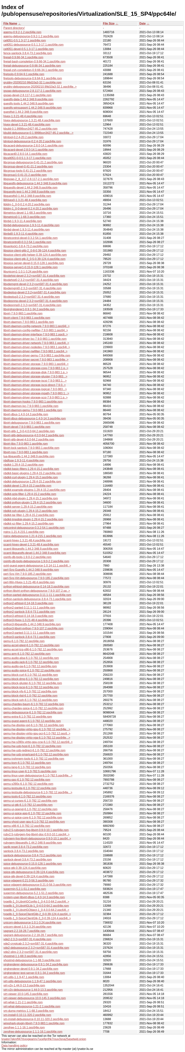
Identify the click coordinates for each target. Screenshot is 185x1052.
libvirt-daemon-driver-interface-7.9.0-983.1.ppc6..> (35, 334)
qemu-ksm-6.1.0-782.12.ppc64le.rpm (27, 762)
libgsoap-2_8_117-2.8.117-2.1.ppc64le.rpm (31, 179)
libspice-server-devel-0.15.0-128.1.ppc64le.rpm (33, 263)
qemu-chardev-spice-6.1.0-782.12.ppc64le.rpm (33, 708)
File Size (109, 23)
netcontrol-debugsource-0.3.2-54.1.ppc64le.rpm (33, 527)
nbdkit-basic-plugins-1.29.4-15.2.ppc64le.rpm (32, 473)
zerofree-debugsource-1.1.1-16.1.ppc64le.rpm (32, 1031)
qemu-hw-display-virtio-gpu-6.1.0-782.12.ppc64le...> (36, 729)
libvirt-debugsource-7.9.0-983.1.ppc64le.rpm (31, 422)
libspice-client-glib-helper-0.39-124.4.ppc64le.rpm (35, 254)
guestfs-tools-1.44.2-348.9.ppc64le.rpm (28, 103)
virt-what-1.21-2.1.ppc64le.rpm (23, 1002)
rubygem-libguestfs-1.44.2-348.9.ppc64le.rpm (32, 842)
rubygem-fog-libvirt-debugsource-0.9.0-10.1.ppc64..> (37, 838)
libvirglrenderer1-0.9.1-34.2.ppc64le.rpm (29, 309)
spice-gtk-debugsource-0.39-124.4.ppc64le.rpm (33, 872)
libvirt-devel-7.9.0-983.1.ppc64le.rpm (26, 426)
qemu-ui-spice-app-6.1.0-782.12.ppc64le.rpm (32, 813)
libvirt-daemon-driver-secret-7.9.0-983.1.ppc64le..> (35, 359)
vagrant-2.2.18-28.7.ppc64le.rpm (24, 930)
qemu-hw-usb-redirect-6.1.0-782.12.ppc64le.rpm (34, 750)
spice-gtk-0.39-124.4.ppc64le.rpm (24, 867)
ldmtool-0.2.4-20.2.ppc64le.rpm (23, 137)
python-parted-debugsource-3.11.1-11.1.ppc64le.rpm (37, 594)
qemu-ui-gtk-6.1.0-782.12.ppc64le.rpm (28, 804)
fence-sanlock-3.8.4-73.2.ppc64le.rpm (27, 53)
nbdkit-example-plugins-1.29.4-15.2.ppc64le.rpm (34, 489)
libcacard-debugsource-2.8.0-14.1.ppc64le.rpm (33, 145)
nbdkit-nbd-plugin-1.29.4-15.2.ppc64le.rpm (30, 498)
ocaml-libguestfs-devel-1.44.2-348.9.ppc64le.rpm (34, 552)
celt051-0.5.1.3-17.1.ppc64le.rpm (24, 40)
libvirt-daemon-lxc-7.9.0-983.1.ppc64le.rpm (30, 406)
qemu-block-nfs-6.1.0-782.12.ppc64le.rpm (30, 691)
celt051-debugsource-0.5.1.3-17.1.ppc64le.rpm (33, 44)
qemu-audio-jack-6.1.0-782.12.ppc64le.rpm (31, 662)
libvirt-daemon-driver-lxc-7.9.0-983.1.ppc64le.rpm (34, 338)
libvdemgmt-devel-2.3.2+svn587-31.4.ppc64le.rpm (35, 284)
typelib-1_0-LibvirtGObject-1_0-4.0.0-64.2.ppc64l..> (36, 909)
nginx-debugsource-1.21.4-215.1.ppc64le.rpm (32, 536)
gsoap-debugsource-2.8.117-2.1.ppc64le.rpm (32, 90)
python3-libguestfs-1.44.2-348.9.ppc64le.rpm (32, 624)
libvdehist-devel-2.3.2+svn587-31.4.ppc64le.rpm (34, 275)
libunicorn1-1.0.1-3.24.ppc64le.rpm (25, 271)
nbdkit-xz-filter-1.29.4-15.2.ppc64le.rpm (28, 523)
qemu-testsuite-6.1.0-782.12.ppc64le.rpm (29, 788)
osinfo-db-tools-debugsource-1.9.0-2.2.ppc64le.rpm (36, 561)
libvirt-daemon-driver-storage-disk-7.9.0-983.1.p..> (35, 372)
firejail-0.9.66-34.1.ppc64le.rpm (23, 57)
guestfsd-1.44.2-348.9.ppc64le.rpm (25, 111)
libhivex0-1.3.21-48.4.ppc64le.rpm (25, 200)
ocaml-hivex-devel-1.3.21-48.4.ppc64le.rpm (31, 544)
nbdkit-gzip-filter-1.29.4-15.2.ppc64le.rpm (29, 494)
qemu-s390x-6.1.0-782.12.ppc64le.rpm (28, 783)
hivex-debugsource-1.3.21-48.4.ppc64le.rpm (31, 120)
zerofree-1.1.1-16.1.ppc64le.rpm (24, 1027)
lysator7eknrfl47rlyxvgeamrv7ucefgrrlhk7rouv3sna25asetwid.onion (43, 1039)
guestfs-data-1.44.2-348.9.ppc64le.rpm (28, 99)
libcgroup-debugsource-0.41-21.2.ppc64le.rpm (33, 162)
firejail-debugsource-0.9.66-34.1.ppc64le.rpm (32, 65)
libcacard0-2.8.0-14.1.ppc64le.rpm (25, 153)
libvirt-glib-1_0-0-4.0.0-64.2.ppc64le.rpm (29, 431)
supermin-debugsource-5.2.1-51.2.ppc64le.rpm (33, 893)
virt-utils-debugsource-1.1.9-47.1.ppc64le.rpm (32, 981)
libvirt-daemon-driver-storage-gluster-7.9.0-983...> (35, 376)
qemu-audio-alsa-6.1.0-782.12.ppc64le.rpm (31, 657)
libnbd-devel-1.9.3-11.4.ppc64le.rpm (26, 229)
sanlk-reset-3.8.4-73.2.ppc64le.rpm (25, 846)
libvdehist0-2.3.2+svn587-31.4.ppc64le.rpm (31, 279)
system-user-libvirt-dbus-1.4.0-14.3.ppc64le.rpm (34, 897)
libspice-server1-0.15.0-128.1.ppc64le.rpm (30, 267)
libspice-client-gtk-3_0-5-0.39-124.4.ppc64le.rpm (34, 258)
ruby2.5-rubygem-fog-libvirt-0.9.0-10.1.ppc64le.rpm (36, 830)
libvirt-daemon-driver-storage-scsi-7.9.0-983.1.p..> (35, 397)
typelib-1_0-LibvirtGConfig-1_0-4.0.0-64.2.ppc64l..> (36, 901)
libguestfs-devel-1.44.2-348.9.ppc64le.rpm (30, 187)
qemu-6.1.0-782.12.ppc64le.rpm (24, 641)
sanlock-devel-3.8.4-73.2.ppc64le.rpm (27, 859)
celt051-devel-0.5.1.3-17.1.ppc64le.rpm (28, 49)
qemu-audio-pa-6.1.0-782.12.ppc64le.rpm (30, 666)
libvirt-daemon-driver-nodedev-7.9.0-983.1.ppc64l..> (36, 347)
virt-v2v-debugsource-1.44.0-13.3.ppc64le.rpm (33, 989)
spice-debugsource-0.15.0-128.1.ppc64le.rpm (32, 863)
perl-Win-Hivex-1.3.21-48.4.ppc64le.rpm (29, 582)
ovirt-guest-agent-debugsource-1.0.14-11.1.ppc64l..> (37, 565)
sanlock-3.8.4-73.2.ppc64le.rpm (23, 851)
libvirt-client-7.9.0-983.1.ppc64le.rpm (26, 317)
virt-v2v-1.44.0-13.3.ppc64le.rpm (24, 985)
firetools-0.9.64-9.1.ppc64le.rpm (23, 74)
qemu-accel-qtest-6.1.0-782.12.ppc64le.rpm (31, 645)
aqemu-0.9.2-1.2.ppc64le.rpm (22, 32)
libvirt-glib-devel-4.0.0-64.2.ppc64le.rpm (28, 439)
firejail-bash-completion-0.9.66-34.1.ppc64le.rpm (34, 61)
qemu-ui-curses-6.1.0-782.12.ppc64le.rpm (30, 800)
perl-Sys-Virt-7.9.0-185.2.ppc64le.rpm (27, 573)
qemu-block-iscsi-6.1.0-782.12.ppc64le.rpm (31, 687)
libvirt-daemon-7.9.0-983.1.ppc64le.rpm (28, 321)
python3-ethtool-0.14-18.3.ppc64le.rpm (28, 615)
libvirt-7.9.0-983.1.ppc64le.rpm (22, 313)
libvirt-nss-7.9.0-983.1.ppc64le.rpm (25, 452)
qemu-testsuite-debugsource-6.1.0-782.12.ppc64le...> (37, 792)
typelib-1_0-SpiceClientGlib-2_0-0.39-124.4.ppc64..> (37, 914)
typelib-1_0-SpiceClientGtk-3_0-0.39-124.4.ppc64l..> (37, 918)
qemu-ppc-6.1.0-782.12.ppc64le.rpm (26, 779)
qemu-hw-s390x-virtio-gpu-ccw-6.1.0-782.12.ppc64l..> (38, 742)
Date (142, 23)
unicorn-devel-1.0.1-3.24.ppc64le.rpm (27, 926)
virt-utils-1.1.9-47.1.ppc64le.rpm (23, 977)
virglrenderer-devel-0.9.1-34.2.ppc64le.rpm (30, 968)
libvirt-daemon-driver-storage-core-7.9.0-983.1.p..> (35, 368)
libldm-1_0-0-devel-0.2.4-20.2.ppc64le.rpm (30, 208)
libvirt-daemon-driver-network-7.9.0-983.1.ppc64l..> (36, 343)
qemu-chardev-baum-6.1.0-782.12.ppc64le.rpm (33, 704)
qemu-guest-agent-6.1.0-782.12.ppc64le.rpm (32, 721)
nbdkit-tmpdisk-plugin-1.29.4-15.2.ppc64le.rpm (33, 519)
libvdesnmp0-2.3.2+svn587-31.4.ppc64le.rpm (32, 305)
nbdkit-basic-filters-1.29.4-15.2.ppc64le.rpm (31, 468)
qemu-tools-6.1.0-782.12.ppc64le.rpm (27, 796)
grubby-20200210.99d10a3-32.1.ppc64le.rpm (32, 82)
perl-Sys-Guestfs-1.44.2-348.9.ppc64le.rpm (31, 569)
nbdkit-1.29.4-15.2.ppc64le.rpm (23, 464)
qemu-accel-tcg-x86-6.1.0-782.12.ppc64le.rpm (33, 649)
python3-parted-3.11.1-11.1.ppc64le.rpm (29, 632)
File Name (10, 23)
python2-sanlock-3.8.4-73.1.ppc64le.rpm (29, 611)
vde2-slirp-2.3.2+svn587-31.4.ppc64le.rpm (30, 951)
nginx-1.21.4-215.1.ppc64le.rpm (23, 531)
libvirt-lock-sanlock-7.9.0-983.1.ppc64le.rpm (31, 447)
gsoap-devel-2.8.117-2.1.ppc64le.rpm (27, 95)
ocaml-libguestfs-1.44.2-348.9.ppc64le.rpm (30, 548)
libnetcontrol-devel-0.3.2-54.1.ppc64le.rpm (30, 237)
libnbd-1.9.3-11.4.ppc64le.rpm (22, 221)
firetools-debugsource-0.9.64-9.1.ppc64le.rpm (32, 78)
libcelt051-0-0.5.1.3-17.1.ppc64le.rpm (27, 158)
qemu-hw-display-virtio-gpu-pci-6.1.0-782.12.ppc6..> (36, 733)
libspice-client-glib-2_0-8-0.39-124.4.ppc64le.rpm (34, 250)
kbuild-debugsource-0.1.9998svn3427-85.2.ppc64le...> (38, 132)
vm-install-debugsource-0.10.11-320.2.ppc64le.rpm (36, 1019)
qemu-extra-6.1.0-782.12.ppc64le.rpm (27, 716)
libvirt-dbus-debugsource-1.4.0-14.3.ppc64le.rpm (34, 418)
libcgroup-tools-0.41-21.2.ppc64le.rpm (27, 170)
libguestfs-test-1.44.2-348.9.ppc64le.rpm (29, 191)
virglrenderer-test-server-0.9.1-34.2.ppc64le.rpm (34, 972)
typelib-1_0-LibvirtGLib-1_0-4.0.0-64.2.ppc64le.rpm (36, 905)
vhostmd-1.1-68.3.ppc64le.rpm (23, 956)
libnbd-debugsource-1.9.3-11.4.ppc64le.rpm (31, 225)
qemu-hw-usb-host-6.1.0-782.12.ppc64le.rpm (32, 746)
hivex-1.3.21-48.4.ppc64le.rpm (22, 116)
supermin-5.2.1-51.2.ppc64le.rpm (24, 888)
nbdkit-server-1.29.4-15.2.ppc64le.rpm (27, 506)
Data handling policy (14, 1045)
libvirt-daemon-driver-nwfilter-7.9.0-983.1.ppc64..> (35, 351)
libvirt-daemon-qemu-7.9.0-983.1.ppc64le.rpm (32, 410)
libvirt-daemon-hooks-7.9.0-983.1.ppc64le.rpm (33, 401)
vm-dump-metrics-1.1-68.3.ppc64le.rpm (28, 1010)
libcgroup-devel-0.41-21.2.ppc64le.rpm (28, 166)
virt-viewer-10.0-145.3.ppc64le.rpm (25, 993)
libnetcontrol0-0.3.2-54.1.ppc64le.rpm (27, 242)
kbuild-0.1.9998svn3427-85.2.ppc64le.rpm (30, 128)
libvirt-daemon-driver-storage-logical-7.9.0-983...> (35, 389)
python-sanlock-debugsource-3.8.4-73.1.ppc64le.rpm (37, 599)
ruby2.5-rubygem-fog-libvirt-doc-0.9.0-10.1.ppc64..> (36, 834)
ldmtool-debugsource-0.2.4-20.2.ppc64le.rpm (32, 141)
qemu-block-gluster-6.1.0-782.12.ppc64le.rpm (32, 683)
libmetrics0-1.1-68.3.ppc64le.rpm (24, 216)
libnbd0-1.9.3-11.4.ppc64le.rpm (23, 233)
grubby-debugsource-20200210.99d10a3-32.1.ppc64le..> (40, 86)
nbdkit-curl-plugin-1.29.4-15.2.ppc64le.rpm (30, 477)
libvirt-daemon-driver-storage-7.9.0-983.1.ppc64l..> (36, 364)
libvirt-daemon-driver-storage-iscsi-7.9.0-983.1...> (35, 380)
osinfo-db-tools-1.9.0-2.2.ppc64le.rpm (27, 557)
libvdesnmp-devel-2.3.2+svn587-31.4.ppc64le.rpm (35, 300)
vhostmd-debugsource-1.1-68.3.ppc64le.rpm (31, 960)
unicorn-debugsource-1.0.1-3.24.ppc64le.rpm (32, 922)
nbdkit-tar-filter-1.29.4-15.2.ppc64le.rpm (28, 515)
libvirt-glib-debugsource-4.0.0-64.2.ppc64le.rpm (33, 435)
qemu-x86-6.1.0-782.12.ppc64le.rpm (26, 825)
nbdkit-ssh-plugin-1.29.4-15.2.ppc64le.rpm (30, 510)
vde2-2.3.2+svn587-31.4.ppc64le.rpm (27, 939)
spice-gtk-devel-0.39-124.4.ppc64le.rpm (28, 876)
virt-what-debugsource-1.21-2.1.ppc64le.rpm (31, 1006)
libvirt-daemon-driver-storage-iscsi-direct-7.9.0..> (34, 385)
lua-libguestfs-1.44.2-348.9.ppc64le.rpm (28, 456)
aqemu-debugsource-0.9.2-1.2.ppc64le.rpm (31, 36)
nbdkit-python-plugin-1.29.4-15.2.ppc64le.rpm (32, 502)
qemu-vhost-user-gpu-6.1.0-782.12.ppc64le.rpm (34, 821)
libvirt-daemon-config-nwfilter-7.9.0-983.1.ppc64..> (35, 330)
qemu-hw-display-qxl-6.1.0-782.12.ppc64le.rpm (33, 725)
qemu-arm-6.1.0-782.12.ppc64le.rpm (27, 653)
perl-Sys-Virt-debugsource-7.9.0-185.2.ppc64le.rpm (36, 578)
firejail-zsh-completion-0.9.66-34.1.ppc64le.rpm (33, 70)
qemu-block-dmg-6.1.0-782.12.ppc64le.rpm (31, 679)
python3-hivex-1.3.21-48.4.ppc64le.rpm (28, 620)
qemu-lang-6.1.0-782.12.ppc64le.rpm (27, 767)
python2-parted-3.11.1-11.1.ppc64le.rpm (29, 607)
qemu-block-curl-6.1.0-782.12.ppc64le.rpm (30, 674)
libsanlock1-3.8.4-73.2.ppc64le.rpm (25, 246)
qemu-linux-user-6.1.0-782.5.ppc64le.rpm (29, 771)
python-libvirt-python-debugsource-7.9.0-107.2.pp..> (36, 590)
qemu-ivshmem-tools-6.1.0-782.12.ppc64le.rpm (33, 758)
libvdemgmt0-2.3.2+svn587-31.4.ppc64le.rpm (32, 288)
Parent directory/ (14, 28)
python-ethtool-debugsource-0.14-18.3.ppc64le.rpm (36, 586)
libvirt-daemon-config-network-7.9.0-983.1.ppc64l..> (36, 326)
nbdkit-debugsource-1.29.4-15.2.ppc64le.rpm (32, 481)
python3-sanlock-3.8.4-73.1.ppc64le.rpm (29, 636)
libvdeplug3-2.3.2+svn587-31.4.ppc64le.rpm (31, 296)
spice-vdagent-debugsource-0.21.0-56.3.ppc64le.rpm (37, 884)
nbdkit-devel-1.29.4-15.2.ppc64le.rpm (27, 485)
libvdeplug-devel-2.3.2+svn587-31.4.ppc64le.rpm (34, 292)
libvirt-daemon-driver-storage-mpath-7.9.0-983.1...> (36, 393)
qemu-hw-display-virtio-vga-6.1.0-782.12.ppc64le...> (36, 737)
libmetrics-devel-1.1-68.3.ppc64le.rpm (27, 212)
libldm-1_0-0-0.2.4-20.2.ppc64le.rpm (26, 204)
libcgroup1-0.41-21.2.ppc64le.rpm (25, 174)
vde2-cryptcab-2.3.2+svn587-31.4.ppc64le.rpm (33, 943)
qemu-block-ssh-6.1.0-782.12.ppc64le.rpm (30, 700)
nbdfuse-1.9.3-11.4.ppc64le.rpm (23, 460)
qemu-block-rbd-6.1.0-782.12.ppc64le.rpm (30, 695)
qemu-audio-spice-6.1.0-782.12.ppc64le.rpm (31, 670)
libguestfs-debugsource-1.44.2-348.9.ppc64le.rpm (35, 183)
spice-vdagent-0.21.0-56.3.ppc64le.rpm (28, 880)
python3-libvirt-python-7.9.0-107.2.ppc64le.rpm (33, 628)
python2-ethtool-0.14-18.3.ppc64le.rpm (28, 603)
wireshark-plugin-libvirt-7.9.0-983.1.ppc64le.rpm (33, 1023)
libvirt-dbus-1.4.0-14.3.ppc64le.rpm (25, 414)
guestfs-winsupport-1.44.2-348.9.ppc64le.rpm (32, 107)
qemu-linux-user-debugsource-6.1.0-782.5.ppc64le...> (37, 775)
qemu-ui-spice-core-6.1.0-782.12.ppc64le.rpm (32, 817)
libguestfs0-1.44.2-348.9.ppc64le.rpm (27, 195)
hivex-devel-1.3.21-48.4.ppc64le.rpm (26, 124)
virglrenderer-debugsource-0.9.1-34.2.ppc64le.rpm (35, 964)
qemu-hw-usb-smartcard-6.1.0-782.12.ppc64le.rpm (36, 754)
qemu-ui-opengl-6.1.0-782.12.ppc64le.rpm (30, 809)
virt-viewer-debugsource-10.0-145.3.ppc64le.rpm (34, 998)
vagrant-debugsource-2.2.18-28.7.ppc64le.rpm (33, 935)
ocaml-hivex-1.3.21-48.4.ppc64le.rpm (27, 540)
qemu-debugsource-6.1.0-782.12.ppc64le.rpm (32, 712)
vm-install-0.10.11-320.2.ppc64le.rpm (27, 1014)
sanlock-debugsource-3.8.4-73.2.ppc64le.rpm (32, 855)
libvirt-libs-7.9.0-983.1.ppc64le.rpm (25, 443)
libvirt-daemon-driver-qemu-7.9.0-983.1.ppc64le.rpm (36, 355)
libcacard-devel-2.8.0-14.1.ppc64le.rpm (28, 149)
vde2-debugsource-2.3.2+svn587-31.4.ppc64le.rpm (36, 947)
